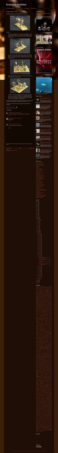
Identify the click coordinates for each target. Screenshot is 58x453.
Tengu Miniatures (41, 413)
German (50, 344)
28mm (47, 290)
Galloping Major (43, 342)
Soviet (39, 405)
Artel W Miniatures (45, 299)
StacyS (47, 407)
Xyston (37, 430)
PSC (39, 390)
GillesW (39, 345)
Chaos (47, 316)
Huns (39, 352)
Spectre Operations (38, 407)
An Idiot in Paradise (49, 295)
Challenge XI (50, 315)
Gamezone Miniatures (47, 343)
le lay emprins (38, 180)
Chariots (45, 317)
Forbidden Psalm (44, 338)
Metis (39, 370)
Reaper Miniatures (49, 392)
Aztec (44, 301)
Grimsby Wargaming (39, 177)
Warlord (40, 427)
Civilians (47, 318)
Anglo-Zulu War (38, 297)
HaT (40, 350)
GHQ (37, 345)
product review (49, 389)
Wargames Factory (49, 425)
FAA (40, 333)
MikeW (37, 371)
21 (37, 208)
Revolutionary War (49, 395)
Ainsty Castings (43, 294)
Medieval (37, 370)
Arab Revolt (50, 297)
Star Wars (50, 407)
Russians (48, 398)
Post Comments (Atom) (13, 150)
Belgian (40, 304)
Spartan (37, 406)
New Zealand (45, 376)
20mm (10, 108)
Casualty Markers (43, 314)
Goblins (44, 345)
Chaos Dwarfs (50, 316)
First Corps (39, 336)
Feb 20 (40, 244)
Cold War (48, 319)
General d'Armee (47, 344)
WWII (51, 429)
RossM (48, 397)
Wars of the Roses (42, 428)
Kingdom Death (43, 361)
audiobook (39, 300)
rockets (37, 397)
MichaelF (48, 370)
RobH (49, 396)
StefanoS (39, 409)
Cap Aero (41, 313)
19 (37, 210)
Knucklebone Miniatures (44, 362)
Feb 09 (40, 266)
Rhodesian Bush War (39, 396)
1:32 (36, 288)
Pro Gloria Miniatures (43, 389)
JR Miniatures (48, 358)
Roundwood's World (39, 186)
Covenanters (45, 322)
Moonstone (44, 373)
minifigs (42, 372)
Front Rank (39, 342)
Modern (37, 373)
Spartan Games (40, 406)
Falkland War (43, 333)
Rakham (50, 391)
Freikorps (42, 341)
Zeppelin (48, 430)
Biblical (48, 304)
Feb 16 (40, 249)
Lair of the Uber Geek (39, 179)
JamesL (40, 357)
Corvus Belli (42, 322)
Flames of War (38, 337)
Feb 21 (40, 243)
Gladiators (41, 345)
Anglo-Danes (46, 296)
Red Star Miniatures (45, 393)
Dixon (43, 327)
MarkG (51, 368)
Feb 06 (40, 270)
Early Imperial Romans (42, 329)
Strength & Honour (38, 411)
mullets (42, 374)
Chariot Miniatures (38, 317)
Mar (38, 231)
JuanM (40, 359)
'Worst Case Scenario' (42, 286)
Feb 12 (40, 253)
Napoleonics (38, 376)
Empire (37, 331)
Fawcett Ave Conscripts (39, 172)
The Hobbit (42, 414)
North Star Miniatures (49, 377)
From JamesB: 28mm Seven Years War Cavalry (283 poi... (44, 264)
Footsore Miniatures (38, 338)
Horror (41, 351)
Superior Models (50, 411)
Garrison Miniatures (42, 344)
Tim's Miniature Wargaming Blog (41, 190)
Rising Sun (46, 396)
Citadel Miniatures (43, 318)
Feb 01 (40, 276)
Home (20, 148)
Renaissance (38, 394)
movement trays (38, 374)
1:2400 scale (44, 287)
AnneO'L (44, 297)
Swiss (37, 412)
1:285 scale (48, 287)
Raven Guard (42, 392)
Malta (51, 367)
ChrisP (51, 317)
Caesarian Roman (38, 312)
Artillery (48, 299)
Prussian (37, 390)
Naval (42, 376)
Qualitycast (49, 390)
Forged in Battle (44, 339)
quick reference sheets (39, 391)
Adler (36, 294)
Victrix (47, 421)
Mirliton (47, 372)
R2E (46, 391)
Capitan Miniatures (45, 313)
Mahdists (46, 367)
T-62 (43, 412)
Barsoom (43, 302)
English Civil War (39, 332)
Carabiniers (50, 313)
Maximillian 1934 (49, 369)
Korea (48, 363)
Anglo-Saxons (50, 296)
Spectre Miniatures (49, 406)
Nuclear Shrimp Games (44, 379)
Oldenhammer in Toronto (39, 184)
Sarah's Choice (38, 400)
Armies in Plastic (44, 298)
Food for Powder (49, 337)
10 (37, 282)
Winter (44, 429)
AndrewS (40, 296)
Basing (46, 302)
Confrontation (50, 320)
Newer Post (8, 148)
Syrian (41, 412)
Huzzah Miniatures (49, 352)
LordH (37, 367)
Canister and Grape (39, 168)
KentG (39, 360)
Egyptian (44, 330)
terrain (44, 413)
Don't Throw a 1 (38, 171)
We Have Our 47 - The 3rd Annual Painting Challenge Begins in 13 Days (45, 149)
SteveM (39, 410)
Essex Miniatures (46, 332)
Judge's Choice (43, 359)
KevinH (43, 360)
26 (37, 201)
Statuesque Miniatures (39, 408)
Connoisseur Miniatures (39, 321)
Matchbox (40, 369)
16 (37, 214)
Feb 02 (40, 275)
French (44, 341)
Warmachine (42, 427)
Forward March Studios (39, 174)
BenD (42, 304)
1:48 (38, 288)
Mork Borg (50, 373)
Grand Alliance (40, 346)
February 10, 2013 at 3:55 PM (16, 112)
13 (37, 218)
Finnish (45, 335)
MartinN (37, 369)
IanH (42, 353)
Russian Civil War (43, 398)
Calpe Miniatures (43, 312)
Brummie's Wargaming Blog (40, 165)
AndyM (43, 296)
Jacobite (51, 356)
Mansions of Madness (42, 368)
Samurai (50, 399)
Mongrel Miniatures (40, 373)
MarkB (46, 368)
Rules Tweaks (33, 8)
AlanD (50, 294)
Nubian (39, 379)
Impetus (47, 354)
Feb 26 (40, 236)
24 (37, 204)
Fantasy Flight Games (39, 334)
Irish (38, 355)
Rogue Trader (40, 397)
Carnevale (37, 314)
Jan (38, 278)
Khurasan (49, 360)
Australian (42, 300)
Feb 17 (40, 248)
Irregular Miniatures (47, 355)
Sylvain (39, 412)
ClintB (42, 319)
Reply (9, 115)
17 (37, 213)
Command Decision (41, 320)
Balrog (48, 301)
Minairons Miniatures (46, 371)
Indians (37, 355)
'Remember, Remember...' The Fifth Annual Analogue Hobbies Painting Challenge (45, 130)
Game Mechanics (47, 342)
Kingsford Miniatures (38, 362)
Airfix (48, 294)
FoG (46, 337)
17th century (44, 289)
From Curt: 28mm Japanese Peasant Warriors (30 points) (44, 258)
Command (37, 320)
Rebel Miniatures (38, 393)
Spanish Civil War (49, 405)
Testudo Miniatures (48, 413)
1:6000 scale (48, 288)
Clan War (50, 318)
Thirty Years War (45, 415)
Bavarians (37, 304)
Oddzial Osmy (38, 380)
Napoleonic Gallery (19, 8)
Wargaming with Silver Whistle (40, 196)
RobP (51, 396)
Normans (44, 377)
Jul (38, 226)
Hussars (42, 352)
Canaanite (50, 312)
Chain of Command (42, 315)
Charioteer (42, 317)
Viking (40, 422)
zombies (51, 430)
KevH (41, 360)
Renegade (41, 394)
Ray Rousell (11, 118)
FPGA (43, 340)
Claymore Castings (38, 319)
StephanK (42, 409)
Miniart (40, 372)
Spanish (44, 405)
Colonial (50, 319)
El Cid (47, 330)
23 (37, 205)
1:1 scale (47, 286)
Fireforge (48, 335)
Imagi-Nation (50, 353)
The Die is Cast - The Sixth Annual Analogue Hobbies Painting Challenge (46, 111)
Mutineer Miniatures (48, 375)
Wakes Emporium (38, 423)
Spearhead (44, 406)
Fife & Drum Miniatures (41, 335)
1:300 (51, 287)
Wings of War (41, 429)
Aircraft (46, 294)
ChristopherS (38, 318)
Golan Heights (48, 345)
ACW (46, 293)
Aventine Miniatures (49, 300)
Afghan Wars (39, 294)
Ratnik (39, 392)
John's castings (41, 358)
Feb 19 (40, 245)
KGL (47, 360)
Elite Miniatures (50, 330)
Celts (47, 314)
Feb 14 (40, 251)
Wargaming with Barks (39, 197)
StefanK (37, 409)
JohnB (44, 358)
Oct (38, 222)
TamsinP (10, 112)
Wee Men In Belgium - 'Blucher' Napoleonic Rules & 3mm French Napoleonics (45, 117)
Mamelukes (37, 368)
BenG (12, 108)
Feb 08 (40, 267)
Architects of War (38, 298)
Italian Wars (43, 356)
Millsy (42, 371)
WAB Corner (38, 191)
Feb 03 (40, 274)
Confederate (46, 320)
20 (37, 209)
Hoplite (39, 351)
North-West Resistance (44, 378)
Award (41, 301)
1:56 (42, 288)
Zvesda (42, 431)
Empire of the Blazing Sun (41, 331)
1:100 (49, 286)
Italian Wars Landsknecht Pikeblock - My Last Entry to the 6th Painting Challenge (45, 143)
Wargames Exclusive (43, 425)
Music (51, 374)
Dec (38, 219)
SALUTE (44, 399)
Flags (47, 336)
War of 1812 (43, 423)
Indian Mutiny (50, 354)
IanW (47, 353)
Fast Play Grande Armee (46, 334)
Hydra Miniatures (38, 353)
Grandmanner (45, 346)
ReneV (45, 394)
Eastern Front (48, 329)
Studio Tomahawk (43, 411)
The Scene (40, 415)
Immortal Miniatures (38, 354)
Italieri (46, 356)
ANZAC (46, 297)
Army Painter (40, 299)
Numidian (48, 379)
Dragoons (42, 328)
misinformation (50, 372)
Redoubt (50, 393)
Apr (38, 230)
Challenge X (46, 315)
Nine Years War (41, 377)
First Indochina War (43, 336)
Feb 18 (40, 247)
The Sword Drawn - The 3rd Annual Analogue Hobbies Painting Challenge (46, 105)
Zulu (39, 431)
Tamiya (51, 412)
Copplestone (38, 322)
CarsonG (40, 314)
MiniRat (45, 372)
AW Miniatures (38, 301)
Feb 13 (40, 252)
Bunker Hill (37, 166)
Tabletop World (46, 412)
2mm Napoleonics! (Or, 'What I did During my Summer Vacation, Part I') (45, 136)
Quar (51, 390)
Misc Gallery (27, 8)
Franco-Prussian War (47, 340)
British (43, 310)
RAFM (47, 391)
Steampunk (44, 408)
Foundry (40, 340)
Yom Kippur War (44, 430)
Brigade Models (49, 309)
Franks (51, 340)
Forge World (40, 339)
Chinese (48, 317)
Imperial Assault (44, 354)
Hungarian (37, 352)
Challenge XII (38, 316)
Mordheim (47, 373)
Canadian (37, 313)
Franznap (39, 341)
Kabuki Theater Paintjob (49, 359)
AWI (42, 301)
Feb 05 (40, 271)
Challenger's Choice (43, 316)
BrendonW (37, 309)
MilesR (40, 371)
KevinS (45, 360)
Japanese (42, 357)
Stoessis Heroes (42, 410)
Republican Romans (38, 395)
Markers (49, 368)
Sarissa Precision (43, 400)
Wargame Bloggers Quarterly (48, 424)
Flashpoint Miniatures (43, 337)
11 (37, 281)
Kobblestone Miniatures (43, 363)
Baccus (46, 301)
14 (37, 217)
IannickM (45, 353)
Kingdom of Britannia (49, 361)
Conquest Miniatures (48, 321)
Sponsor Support (44, 407)
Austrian (45, 300)
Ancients (37, 296)
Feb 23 (40, 240)
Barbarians (50, 301)
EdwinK (42, 330)
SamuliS (47, 399)
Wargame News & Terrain (40, 192)
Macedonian (41, 367)
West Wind (47, 428)
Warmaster (46, 427)
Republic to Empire (49, 394)
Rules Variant (38, 398)
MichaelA (45, 370)
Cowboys (49, 322)
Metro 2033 (42, 370)
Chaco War (37, 315)
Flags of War (50, 336)
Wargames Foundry (39, 426)
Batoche (49, 302)
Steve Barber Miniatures (47, 409)
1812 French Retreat (49, 289)
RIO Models (43, 396)
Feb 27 (40, 235)
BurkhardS (37, 311)
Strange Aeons (47, 410)
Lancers (51, 363)
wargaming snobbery (45, 426)
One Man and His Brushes (40, 185)
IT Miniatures (38, 356)
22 (37, 206)
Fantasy (50, 333)
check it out (28, 101)
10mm (39, 289)
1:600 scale (45, 288)
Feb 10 (40, 256)
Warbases (41, 424)
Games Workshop (41, 343)
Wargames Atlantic (38, 425)
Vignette (37, 422)
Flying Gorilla (38, 173)
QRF (45, 390)
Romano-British (45, 397)
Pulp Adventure (42, 390)
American (44, 295)
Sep (38, 223)
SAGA (42, 399)
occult (51, 379)
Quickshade (43, 391)
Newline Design (49, 376)
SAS (46, 400)
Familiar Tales (47, 333)
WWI (48, 429)
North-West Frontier (38, 378)
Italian (40, 356)
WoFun (47, 429)
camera (48, 312)
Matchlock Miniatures (44, 369)
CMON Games (45, 319)
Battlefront (50, 303)
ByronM (46, 311)
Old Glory (47, 380)
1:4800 (40, 288)
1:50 (41, 288)
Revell (45, 395)
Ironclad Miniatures (42, 355)
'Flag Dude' (37, 286)
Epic (42, 332)
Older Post (31, 148)
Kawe (37, 360)
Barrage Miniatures (39, 302)
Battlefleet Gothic (46, 303)
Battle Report (41, 303)
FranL (37, 341)
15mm (41, 289)
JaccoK (48, 356)
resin (42, 395)
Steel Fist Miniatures (49, 408)
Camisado (37, 167)
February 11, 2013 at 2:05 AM (17, 118)
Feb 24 (40, 239)
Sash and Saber (49, 400)
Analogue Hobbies (16, 4)
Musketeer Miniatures (40, 375)
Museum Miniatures (47, 374)
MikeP (51, 370)
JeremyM (46, 357)
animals (41, 297)
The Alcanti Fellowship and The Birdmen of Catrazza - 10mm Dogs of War (45, 99)
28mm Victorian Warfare (39, 162)
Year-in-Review (40, 430)
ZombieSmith (37, 431)
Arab (47, 297)
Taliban (49, 412)
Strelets (51, 410)
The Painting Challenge (10, 8)
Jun (38, 227)
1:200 (41, 287)
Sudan (46, 411)
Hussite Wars (45, 352)
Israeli (51, 355)
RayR (45, 392)
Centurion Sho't (50, 314)
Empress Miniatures (49, 331)
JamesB (37, 357)
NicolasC (37, 377)
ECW (39, 330)
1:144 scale (39, 287)
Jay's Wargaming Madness (40, 178)
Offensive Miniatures (43, 380)
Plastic (39, 388)
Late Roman (15, 108)
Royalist (51, 397)
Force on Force (48, 338)
